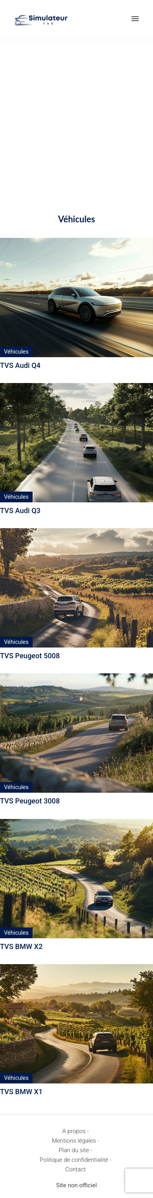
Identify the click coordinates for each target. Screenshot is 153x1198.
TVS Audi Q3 (20, 510)
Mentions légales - (75, 1140)
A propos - (75, 1131)
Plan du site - (75, 1150)
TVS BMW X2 (21, 946)
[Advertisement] (76, 120)
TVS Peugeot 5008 (30, 656)
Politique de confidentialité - (76, 1159)
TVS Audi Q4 (20, 365)
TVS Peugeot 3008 (30, 801)
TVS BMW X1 (21, 1091)
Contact (75, 1169)
